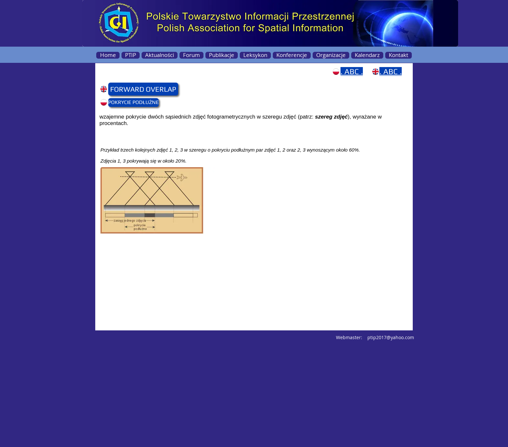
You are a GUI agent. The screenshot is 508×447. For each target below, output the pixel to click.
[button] (120, 89)
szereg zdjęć (331, 117)
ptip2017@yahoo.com (390, 337)
